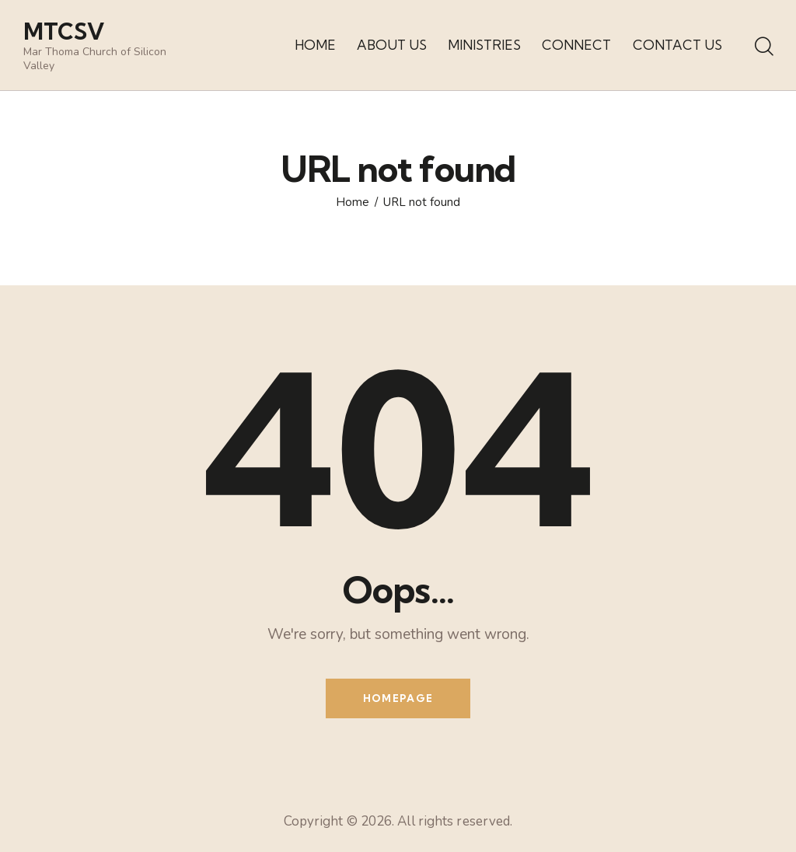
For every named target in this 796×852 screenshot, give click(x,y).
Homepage (398, 698)
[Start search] (763, 47)
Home (352, 202)
